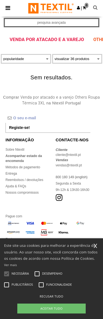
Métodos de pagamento (22, 167)
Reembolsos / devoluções (24, 180)
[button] (78, 8)
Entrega (11, 173)
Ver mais (10, 265)
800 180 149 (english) (72, 177)
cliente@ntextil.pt (68, 155)
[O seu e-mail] (47, 118)
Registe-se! (19, 127)
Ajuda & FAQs (15, 186)
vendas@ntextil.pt (69, 165)
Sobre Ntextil (14, 150)
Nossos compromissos (22, 192)
